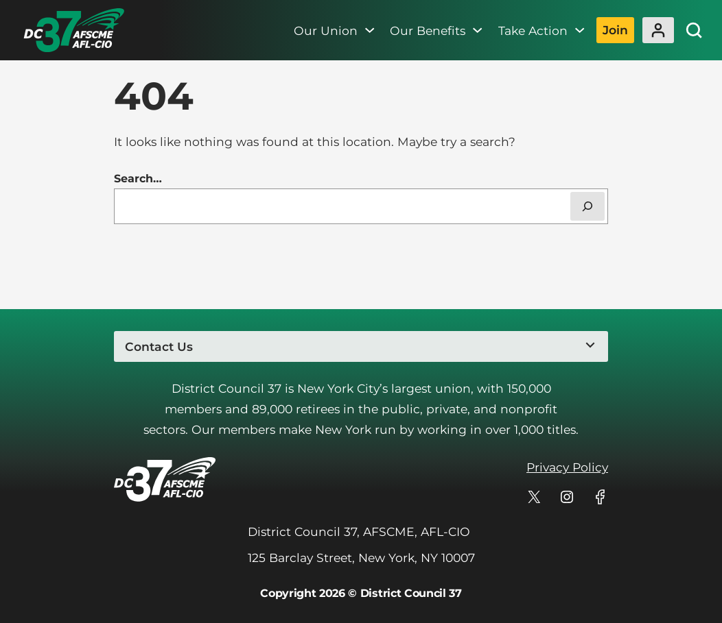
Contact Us (159, 346)
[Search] (587, 206)
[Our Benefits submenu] (477, 30)
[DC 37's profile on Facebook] (600, 497)
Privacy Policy (567, 467)
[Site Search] (694, 30)
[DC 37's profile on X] (534, 497)
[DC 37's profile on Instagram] (567, 497)
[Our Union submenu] (369, 30)
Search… (138, 178)
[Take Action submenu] (579, 30)
